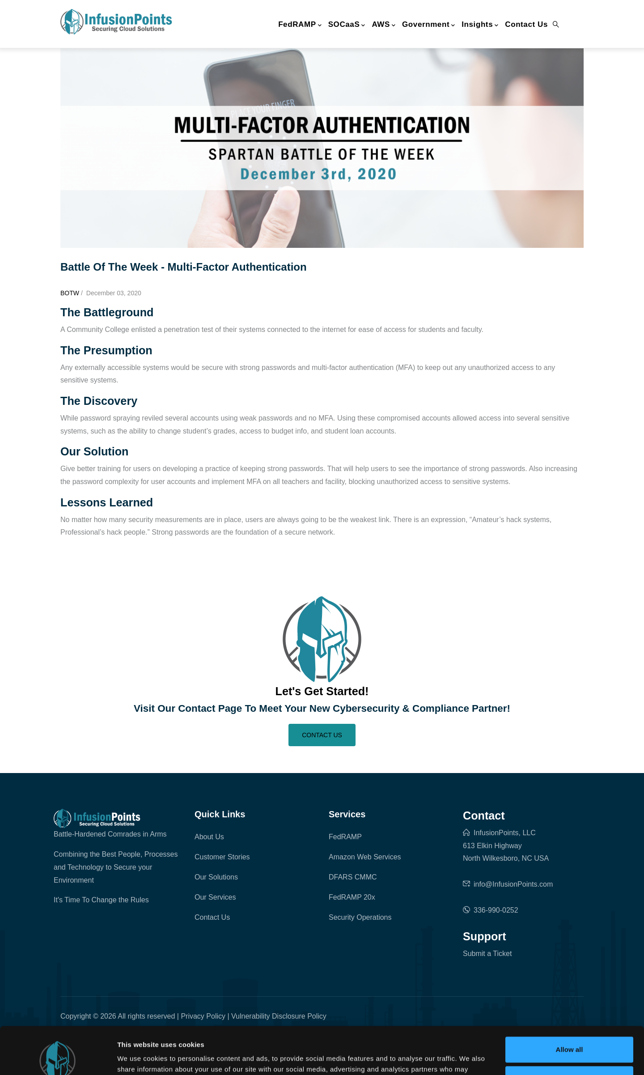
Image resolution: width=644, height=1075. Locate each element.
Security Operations (360, 917)
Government (428, 25)
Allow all (569, 1002)
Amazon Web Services (365, 857)
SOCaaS (346, 25)
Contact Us (526, 24)
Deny (569, 1031)
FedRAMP (300, 25)
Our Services (215, 897)
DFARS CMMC (353, 877)
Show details (138, 1057)
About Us (209, 837)
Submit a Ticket (487, 953)
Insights (480, 25)
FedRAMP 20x (352, 897)
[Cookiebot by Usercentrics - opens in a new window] (58, 1057)
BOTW (69, 293)
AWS (383, 25)
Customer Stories (222, 857)
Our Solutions (216, 877)
